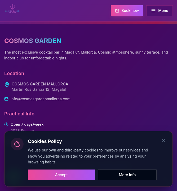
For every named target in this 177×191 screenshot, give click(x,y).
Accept (61, 174)
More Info (127, 174)
